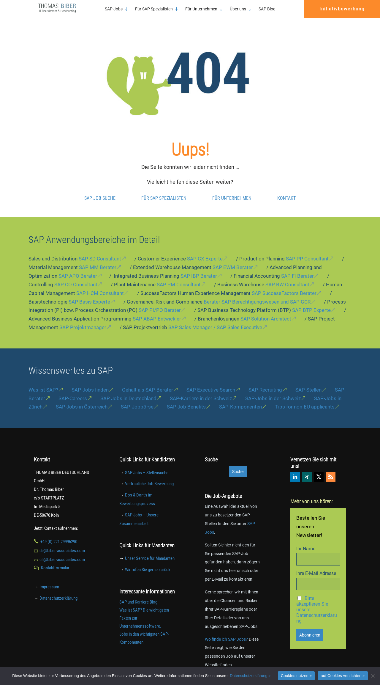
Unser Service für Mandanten (150, 551)
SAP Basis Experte (89, 295)
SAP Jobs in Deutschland (128, 392)
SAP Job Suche (99, 191)
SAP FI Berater (297, 269)
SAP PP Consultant (307, 252)
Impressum (49, 580)
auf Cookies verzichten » (343, 675)
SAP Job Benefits (186, 400)
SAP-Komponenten (240, 400)
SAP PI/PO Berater (160, 304)
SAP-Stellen (308, 383)
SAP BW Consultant (287, 278)
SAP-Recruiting (265, 383)
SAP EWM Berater (233, 261)
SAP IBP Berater (198, 269)
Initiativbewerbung (342, 9)
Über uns (238, 9)
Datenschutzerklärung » (250, 675)
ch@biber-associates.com (62, 553)
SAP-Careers (72, 392)
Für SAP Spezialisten (154, 9)
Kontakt (286, 191)
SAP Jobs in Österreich (81, 400)
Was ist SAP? (43, 383)
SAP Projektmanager (82, 321)
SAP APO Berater (77, 269)
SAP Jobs (114, 9)
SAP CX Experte (205, 252)
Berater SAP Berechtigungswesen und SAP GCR (257, 295)
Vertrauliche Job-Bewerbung (149, 477)
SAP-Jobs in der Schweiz (273, 392)
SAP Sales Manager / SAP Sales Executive (215, 321)
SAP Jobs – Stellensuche (146, 466)
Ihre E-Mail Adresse (316, 567)
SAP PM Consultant (179, 278)
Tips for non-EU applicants (305, 400)
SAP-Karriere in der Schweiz (201, 392)
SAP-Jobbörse (137, 400)
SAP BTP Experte (311, 304)
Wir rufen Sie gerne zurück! (148, 563)
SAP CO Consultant (75, 278)
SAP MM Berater (97, 261)
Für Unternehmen (201, 9)
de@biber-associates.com (62, 544)
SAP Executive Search (210, 383)
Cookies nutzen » (296, 675)
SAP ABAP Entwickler (157, 312)
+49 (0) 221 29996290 (58, 535)
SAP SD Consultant (100, 252)
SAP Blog (267, 9)
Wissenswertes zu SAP (70, 364)
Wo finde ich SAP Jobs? (226, 632)
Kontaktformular (55, 561)
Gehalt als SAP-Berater (147, 383)
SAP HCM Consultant (100, 287)
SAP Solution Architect (265, 312)
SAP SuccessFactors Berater (284, 287)
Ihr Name (305, 542)
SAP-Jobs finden (90, 383)
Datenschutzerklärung (58, 591)
